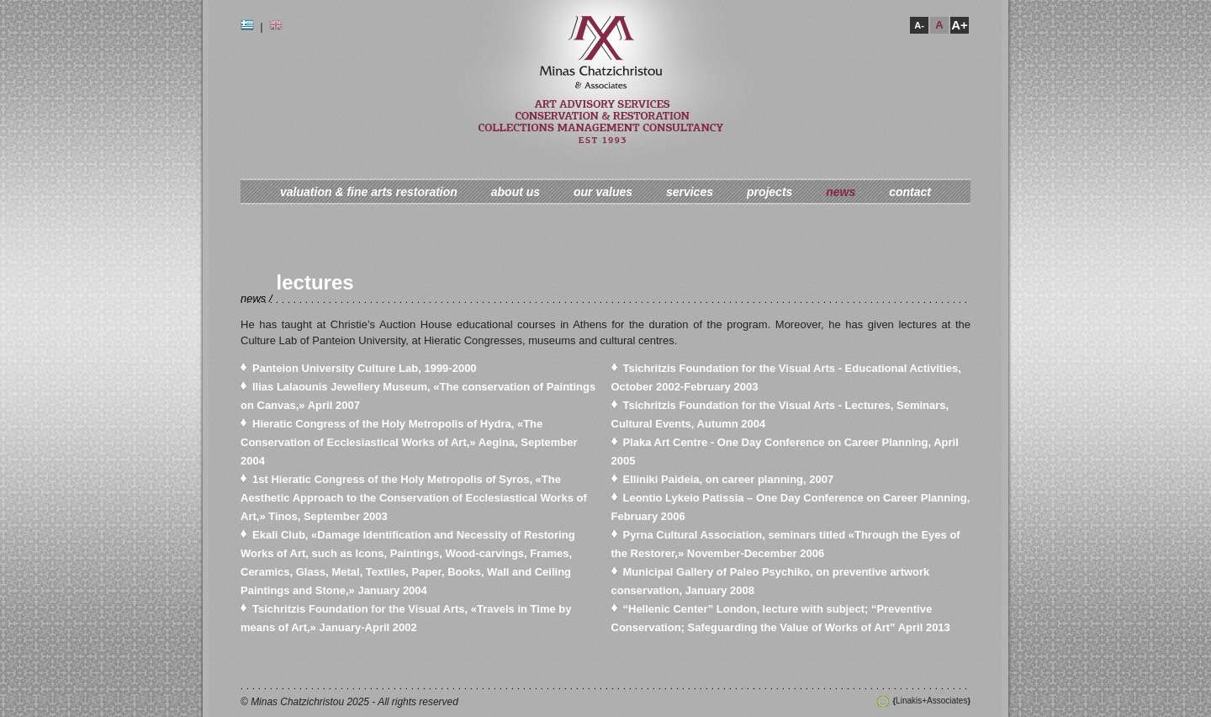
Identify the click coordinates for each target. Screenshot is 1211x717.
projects (769, 192)
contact (910, 192)
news (840, 192)
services (689, 192)
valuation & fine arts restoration (368, 192)
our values (603, 192)
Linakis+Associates (931, 700)
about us (515, 192)
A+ (959, 25)
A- (919, 25)
